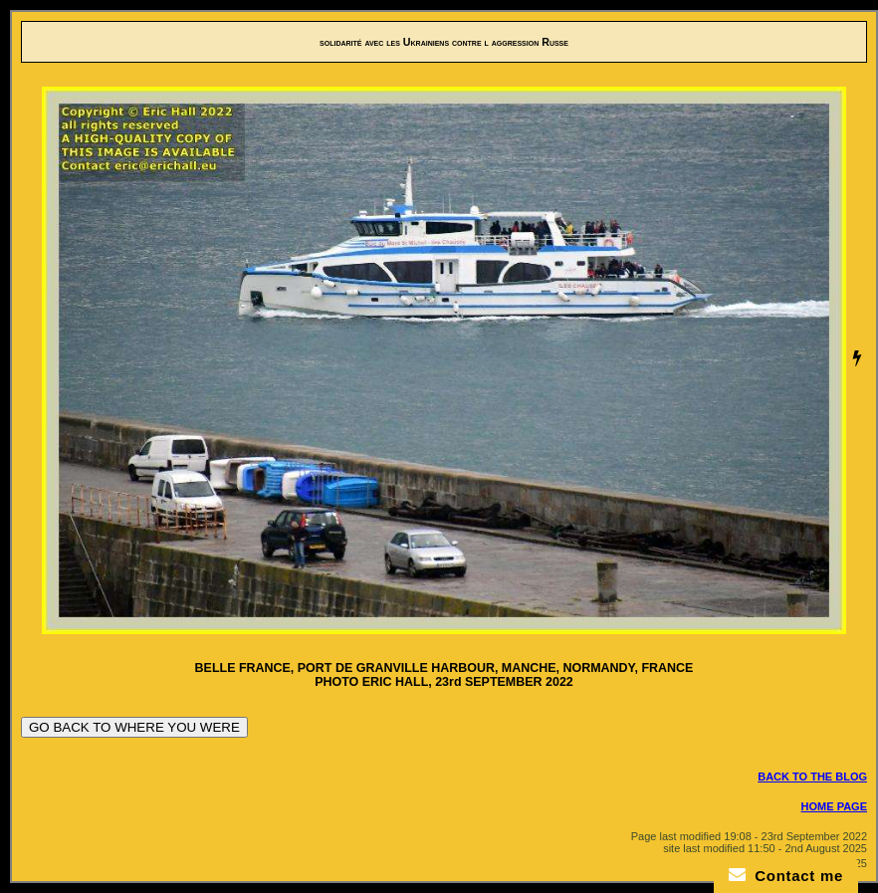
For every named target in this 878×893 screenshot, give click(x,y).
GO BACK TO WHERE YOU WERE (134, 727)
